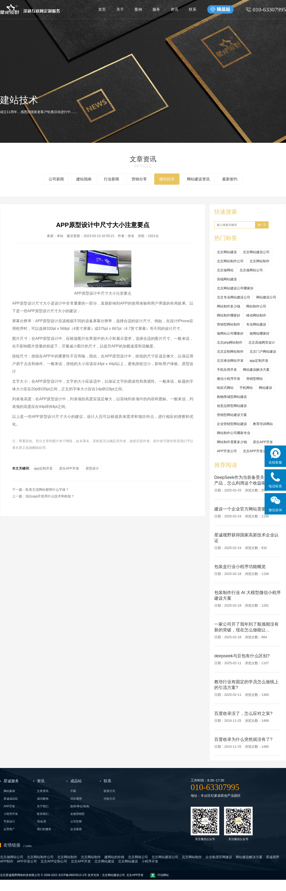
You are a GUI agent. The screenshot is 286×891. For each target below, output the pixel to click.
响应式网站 (225, 388)
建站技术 (166, 179)
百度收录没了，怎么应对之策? (243, 713)
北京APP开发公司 (256, 451)
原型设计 (92, 468)
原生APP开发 (69, 468)
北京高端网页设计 (261, 342)
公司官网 (76, 821)
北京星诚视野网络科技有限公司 (20, 875)
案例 (138, 9)
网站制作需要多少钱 (232, 442)
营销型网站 (254, 379)
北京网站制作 (260, 261)
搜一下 (262, 225)
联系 (192, 9)
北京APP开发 (134, 875)
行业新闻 (111, 179)
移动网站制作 (256, 315)
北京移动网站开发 (230, 360)
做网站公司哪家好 (230, 333)
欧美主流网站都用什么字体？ (47, 489)
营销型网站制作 (228, 324)
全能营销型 (77, 814)
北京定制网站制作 (230, 351)
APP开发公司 (227, 451)
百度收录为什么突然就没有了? (243, 739)
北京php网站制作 (229, 342)
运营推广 (9, 829)
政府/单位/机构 (79, 806)
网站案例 (9, 791)
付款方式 (109, 798)
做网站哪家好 (260, 333)
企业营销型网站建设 (232, 424)
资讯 (174, 9)
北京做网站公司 (251, 270)
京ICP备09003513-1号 (72, 875)
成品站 (76, 781)
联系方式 (109, 791)
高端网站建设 (227, 279)
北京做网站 (225, 270)
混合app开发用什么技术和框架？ (50, 496)
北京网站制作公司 (230, 261)
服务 (156, 9)
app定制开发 (43, 468)
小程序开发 (11, 814)
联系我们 (42, 814)
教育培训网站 (263, 424)
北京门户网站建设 (263, 351)
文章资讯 (42, 791)
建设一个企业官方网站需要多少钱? (247, 509)
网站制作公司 (256, 306)
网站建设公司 (266, 297)
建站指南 (84, 179)
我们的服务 (44, 829)
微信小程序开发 (228, 379)
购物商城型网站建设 (232, 397)
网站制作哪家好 (228, 315)
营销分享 (139, 179)
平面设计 (9, 821)
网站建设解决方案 (256, 369)
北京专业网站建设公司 (233, 297)
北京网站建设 (227, 252)
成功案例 (42, 798)
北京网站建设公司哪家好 (235, 288)
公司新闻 (56, 179)
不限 (73, 791)
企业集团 (76, 829)
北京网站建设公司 (256, 252)
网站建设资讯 (198, 179)
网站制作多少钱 (228, 306)
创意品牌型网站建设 (232, 406)
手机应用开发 (227, 369)
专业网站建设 (256, 324)
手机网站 (246, 388)
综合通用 (76, 798)
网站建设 (265, 388)
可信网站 (163, 875)
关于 (120, 9)
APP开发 (9, 806)
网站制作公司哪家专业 (233, 433)
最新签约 (229, 179)
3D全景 (41, 821)
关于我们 (42, 806)
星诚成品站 (11, 798)
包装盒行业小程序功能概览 (240, 566)
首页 (102, 9)
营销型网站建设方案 (232, 415)
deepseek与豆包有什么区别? (242, 655)
